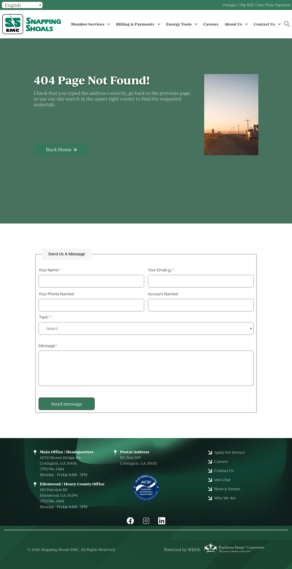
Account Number (163, 294)
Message (47, 346)
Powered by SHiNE (182, 549)
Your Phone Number (57, 294)
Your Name (48, 270)
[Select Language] (22, 5)
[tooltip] (169, 271)
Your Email (159, 270)
